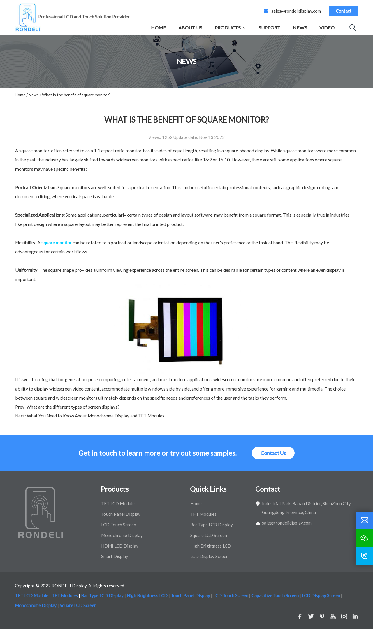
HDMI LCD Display (119, 545)
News (300, 27)
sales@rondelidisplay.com (296, 10)
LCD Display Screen (209, 556)
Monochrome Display (122, 535)
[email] (364, 520)
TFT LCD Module (118, 503)
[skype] (364, 556)
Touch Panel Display (120, 514)
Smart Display (114, 556)
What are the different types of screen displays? (72, 407)
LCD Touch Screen (118, 524)
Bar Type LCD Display (211, 524)
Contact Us (273, 453)
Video (327, 27)
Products (228, 27)
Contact (343, 10)
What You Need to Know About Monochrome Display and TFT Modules (95, 415)
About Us (190, 27)
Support (269, 27)
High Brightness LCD (210, 545)
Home (158, 27)
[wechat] (364, 538)
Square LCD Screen (208, 535)
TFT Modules (203, 514)
